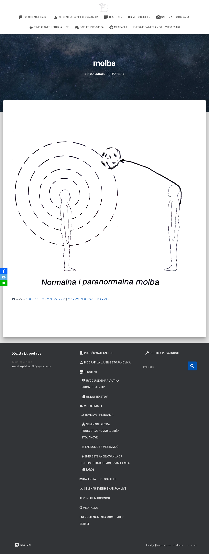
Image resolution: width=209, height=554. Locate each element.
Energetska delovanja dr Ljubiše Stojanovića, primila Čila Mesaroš (106, 463)
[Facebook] (3, 271)
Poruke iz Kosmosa (89, 27)
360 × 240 (87, 299)
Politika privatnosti (162, 353)
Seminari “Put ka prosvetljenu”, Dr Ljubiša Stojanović (100, 430)
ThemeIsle (190, 545)
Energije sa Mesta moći (100, 446)
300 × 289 (46, 299)
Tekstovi (113, 17)
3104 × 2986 (102, 299)
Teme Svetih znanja (97, 414)
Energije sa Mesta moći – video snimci (156, 27)
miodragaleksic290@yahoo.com (33, 366)
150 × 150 (32, 299)
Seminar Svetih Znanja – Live (49, 27)
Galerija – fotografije (173, 17)
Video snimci (139, 17)
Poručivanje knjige (33, 17)
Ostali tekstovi (95, 397)
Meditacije (118, 27)
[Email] (3, 277)
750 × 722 (60, 299)
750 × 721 (73, 299)
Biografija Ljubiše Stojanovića (76, 17)
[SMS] (3, 283)
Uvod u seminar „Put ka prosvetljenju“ (100, 384)
